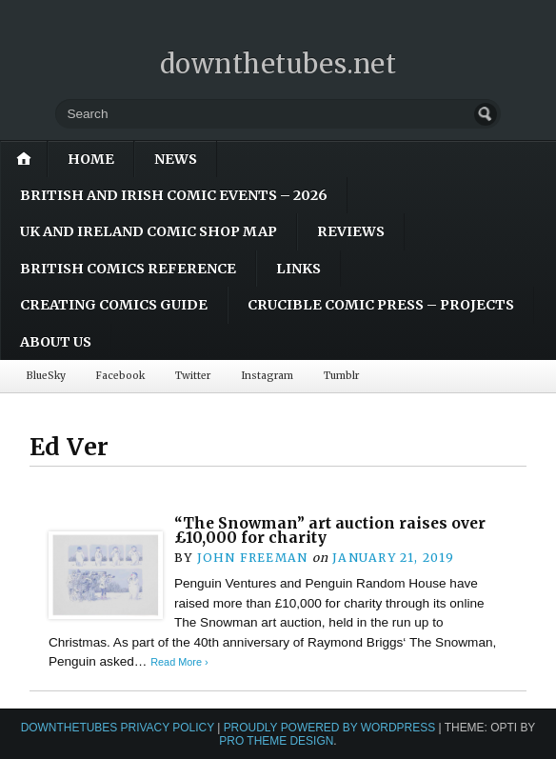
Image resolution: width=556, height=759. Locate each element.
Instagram (267, 376)
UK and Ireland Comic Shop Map (148, 231)
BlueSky (46, 376)
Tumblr (341, 376)
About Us (55, 341)
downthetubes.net (278, 64)
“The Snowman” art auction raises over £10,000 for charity (330, 531)
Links (298, 268)
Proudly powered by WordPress (330, 727)
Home (91, 159)
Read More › (179, 662)
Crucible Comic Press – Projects (381, 304)
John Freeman (252, 557)
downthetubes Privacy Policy (117, 727)
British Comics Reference (128, 268)
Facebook (120, 376)
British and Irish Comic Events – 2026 (174, 195)
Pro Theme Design (276, 741)
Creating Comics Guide (114, 304)
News (175, 159)
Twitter (192, 376)
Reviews (351, 231)
